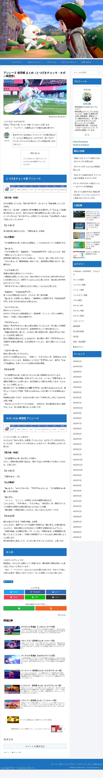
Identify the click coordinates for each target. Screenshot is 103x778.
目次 (32, 153)
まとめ (27, 165)
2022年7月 (77, 423)
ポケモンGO (78, 306)
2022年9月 (77, 413)
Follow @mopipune (80, 142)
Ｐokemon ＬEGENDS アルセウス (86, 272)
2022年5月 (77, 434)
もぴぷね (87, 104)
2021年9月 (77, 475)
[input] (87, 72)
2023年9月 (77, 372)
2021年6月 (77, 485)
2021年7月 (77, 480)
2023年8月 (77, 377)
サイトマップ (47, 772)
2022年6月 (77, 429)
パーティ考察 (78, 290)
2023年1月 (77, 403)
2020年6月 (77, 527)
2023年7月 (77, 382)
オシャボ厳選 (78, 280)
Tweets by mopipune (81, 145)
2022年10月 (78, 408)
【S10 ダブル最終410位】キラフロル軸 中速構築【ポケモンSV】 (87, 176)
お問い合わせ (97, 772)
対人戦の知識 (78, 331)
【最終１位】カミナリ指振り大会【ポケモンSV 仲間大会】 (86, 159)
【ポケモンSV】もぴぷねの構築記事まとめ (86, 168)
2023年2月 (77, 398)
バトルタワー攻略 (80, 295)
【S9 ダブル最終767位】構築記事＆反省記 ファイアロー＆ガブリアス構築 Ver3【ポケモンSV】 (86, 195)
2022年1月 (77, 454)
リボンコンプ (78, 321)
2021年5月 (77, 491)
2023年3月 (77, 392)
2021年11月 (78, 465)
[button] (99, 72)
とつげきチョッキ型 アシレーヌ (36, 159)
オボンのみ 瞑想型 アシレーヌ (35, 162)
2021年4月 (77, 496)
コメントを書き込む (35, 754)
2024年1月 (77, 361)
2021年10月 (78, 470)
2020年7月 (77, 522)
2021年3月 (77, 501)
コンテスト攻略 (79, 285)
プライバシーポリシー (84, 772)
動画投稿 (76, 326)
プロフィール (71, 772)
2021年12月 (78, 460)
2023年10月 (78, 366)
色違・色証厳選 (79, 342)
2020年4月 (77, 537)
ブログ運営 (77, 300)
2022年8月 (77, 418)
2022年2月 (77, 449)
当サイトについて (59, 772)
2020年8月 (77, 517)
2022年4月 (77, 439)
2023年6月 (77, 387)
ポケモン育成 (78, 316)
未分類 (75, 337)
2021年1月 (77, 511)
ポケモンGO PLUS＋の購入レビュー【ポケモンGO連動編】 (86, 185)
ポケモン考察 (8, 582)
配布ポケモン (78, 347)
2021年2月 (77, 506)
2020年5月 (77, 532)
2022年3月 (77, 444)
